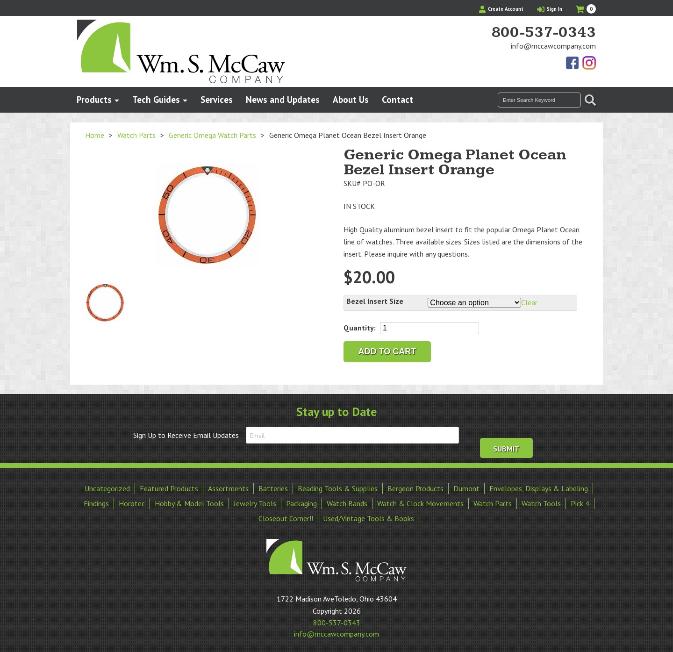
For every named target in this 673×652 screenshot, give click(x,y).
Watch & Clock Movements (420, 500)
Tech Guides (156, 99)
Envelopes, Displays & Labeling (538, 485)
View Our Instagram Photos (589, 63)
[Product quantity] (429, 328)
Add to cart (387, 351)
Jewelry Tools (255, 500)
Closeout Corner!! (285, 515)
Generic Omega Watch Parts (212, 135)
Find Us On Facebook (573, 63)
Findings (96, 500)
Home (94, 135)
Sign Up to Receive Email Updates (186, 435)
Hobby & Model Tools (189, 500)
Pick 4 (580, 500)
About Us (351, 99)
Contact (397, 99)
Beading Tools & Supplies (338, 485)
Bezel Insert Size (374, 301)
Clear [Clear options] (529, 302)
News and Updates (283, 99)
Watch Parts (136, 135)
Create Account (501, 9)
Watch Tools (541, 500)
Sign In (549, 9)
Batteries (273, 485)
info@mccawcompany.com (553, 45)
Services (216, 99)
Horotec (132, 500)
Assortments (228, 485)
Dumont (466, 485)
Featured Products (169, 485)
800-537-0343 (543, 32)
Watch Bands (347, 500)
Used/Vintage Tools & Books (368, 515)
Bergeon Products (415, 485)
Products (94, 99)
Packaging (301, 500)
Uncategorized (107, 485)
